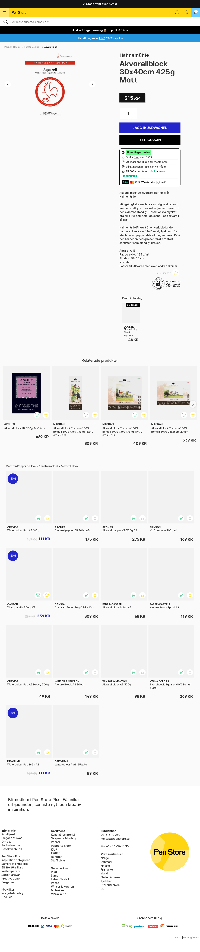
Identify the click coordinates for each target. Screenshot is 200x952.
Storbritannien (110, 885)
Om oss (6, 841)
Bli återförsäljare (12, 867)
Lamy (54, 875)
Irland (104, 873)
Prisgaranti (8, 882)
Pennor (55, 842)
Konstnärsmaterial (63, 834)
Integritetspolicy (12, 893)
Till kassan (150, 140)
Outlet (55, 853)
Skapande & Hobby (63, 838)
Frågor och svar (11, 838)
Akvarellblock (51, 47)
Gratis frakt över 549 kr (100, 4)
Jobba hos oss (10, 845)
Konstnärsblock (32, 47)
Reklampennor (10, 871)
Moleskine (57, 890)
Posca (55, 883)
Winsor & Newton (62, 886)
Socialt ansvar (10, 875)
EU (102, 889)
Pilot (54, 872)
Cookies (6, 897)
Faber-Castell (60, 879)
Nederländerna (110, 877)
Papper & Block (12, 47)
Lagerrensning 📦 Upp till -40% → (100, 30)
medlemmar (161, 161)
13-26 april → (100, 38)
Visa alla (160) (60, 894)
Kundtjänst (8, 834)
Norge (105, 858)
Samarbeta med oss (14, 863)
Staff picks (58, 860)
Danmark (106, 862)
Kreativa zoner (11, 878)
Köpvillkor (7, 889)
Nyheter (56, 856)
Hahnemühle (134, 55)
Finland (105, 865)
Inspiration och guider (15, 860)
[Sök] (100, 21)
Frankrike (107, 869)
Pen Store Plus (11, 856)
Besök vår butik (11, 849)
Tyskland (107, 881)
